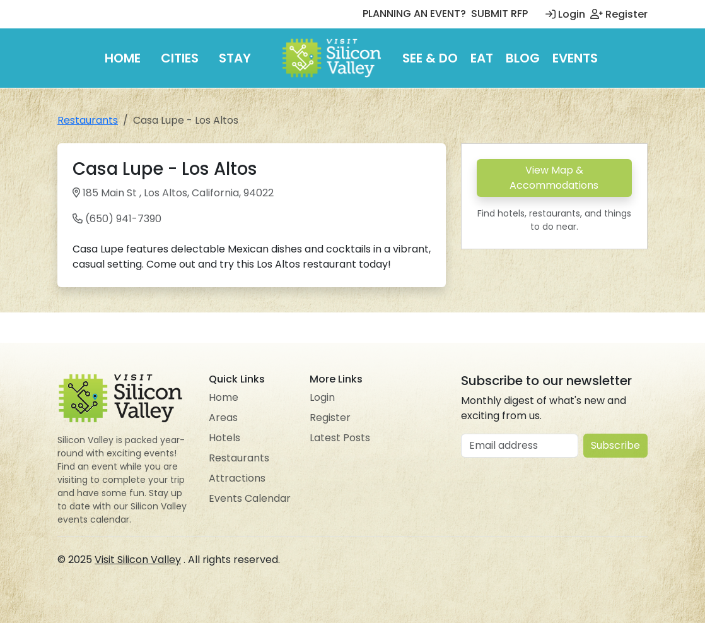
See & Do (430, 58)
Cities (180, 58)
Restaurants (87, 120)
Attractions (237, 478)
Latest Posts (340, 437)
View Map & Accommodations (554, 178)
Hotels (224, 437)
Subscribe (615, 445)
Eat (481, 58)
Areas (223, 417)
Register (619, 14)
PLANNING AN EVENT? (414, 13)
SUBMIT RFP (499, 13)
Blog (523, 58)
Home (123, 58)
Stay (235, 58)
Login (565, 14)
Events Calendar (250, 498)
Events (575, 58)
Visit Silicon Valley (138, 559)
